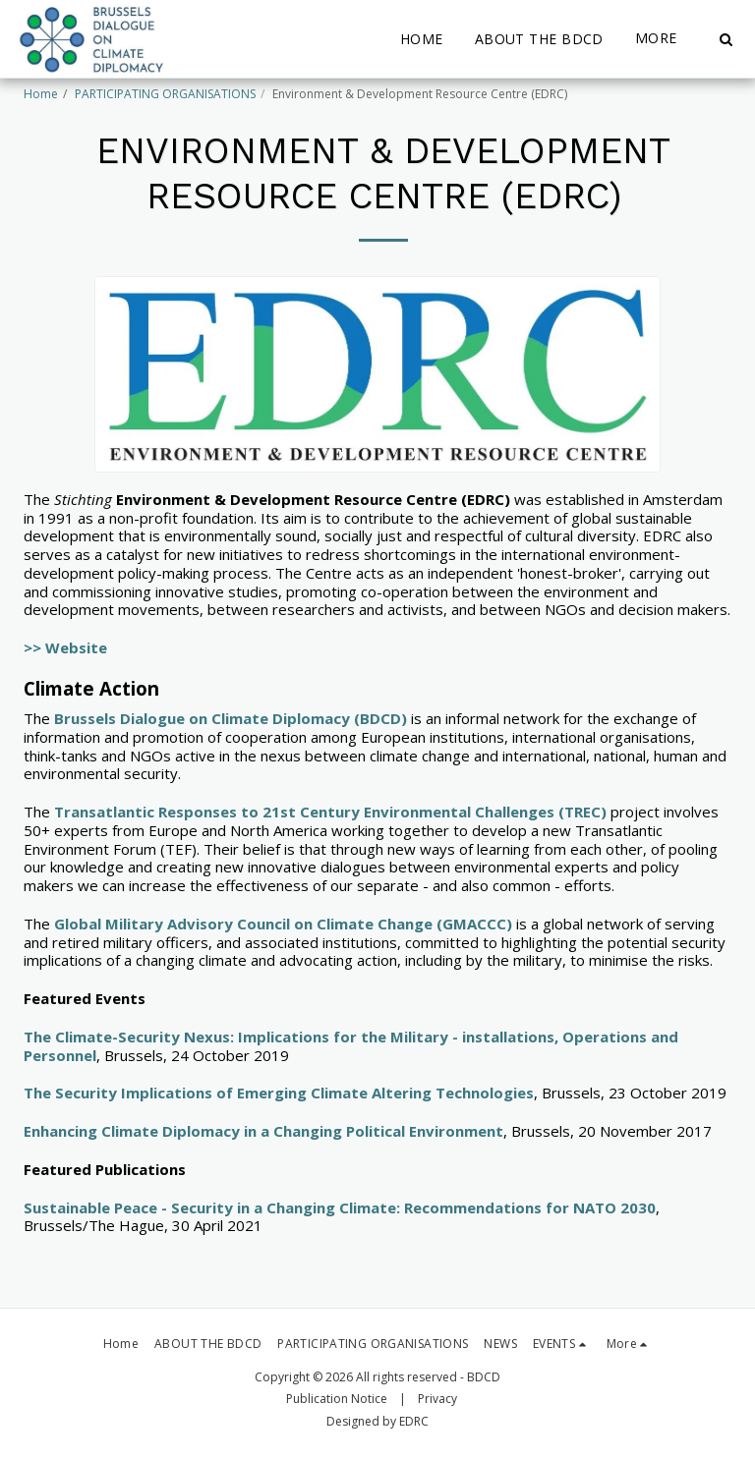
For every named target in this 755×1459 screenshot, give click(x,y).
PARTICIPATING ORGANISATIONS (165, 93)
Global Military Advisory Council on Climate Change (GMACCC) (283, 923)
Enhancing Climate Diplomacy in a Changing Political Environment (263, 1131)
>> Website (65, 647)
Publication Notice (336, 1398)
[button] (725, 39)
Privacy (437, 1398)
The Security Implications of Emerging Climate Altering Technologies (279, 1092)
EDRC (414, 1421)
